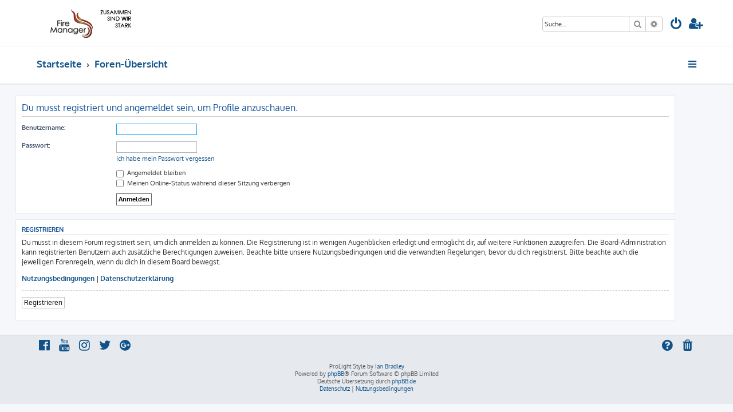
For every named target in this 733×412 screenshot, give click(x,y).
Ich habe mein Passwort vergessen (186, 158)
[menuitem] (676, 25)
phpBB (336, 373)
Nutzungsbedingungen (79, 278)
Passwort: (57, 145)
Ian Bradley (389, 366)
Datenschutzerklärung (158, 278)
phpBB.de (404, 381)
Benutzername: (64, 128)
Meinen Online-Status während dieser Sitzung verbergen (224, 183)
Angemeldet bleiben (172, 173)
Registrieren (64, 302)
